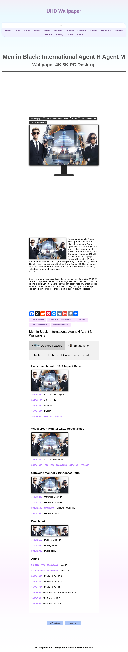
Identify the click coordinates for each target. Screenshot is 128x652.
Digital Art (106, 31)
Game (18, 31)
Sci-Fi (70, 34)
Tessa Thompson (38, 122)
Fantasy (119, 31)
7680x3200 (36, 497)
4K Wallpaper (41, 647)
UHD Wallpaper (64, 11)
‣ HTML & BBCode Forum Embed (68, 355)
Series (47, 31)
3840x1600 (36, 508)
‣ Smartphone (78, 345)
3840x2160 (36, 400)
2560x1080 (36, 513)
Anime (27, 31)
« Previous (55, 623)
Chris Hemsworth (88, 119)
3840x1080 (36, 551)
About (71, 647)
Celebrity (82, 31)
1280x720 (58, 416)
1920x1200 (49, 465)
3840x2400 (36, 459)
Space (80, 34)
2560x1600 (36, 465)
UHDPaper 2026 (85, 647)
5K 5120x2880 (38, 565)
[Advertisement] (64, 206)
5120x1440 (36, 545)
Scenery (60, 34)
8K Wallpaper (36, 119)
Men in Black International (57, 119)
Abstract (58, 31)
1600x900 (36, 416)
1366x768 (47, 416)
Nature (48, 34)
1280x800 (84, 465)
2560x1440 (36, 405)
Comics (94, 31)
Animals (70, 31)
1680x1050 (61, 465)
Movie (37, 31)
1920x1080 (36, 411)
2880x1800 (36, 576)
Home (8, 31)
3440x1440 (49, 508)
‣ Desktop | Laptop (47, 345)
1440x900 (73, 465)
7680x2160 (36, 540)
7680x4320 (36, 394)
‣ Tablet (36, 355)
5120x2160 (36, 502)
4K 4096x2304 (38, 570)
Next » (73, 623)
